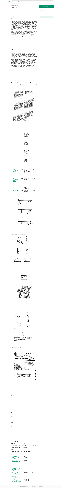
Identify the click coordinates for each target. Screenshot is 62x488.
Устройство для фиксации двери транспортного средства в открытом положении (16, 457)
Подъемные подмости (14, 164)
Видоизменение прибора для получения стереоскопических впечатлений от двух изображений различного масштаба (16, 475)
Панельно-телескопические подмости (15, 170)
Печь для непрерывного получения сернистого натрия (16, 481)
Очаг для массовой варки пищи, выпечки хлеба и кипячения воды (16, 461)
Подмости (14, 131)
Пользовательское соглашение (37, 486)
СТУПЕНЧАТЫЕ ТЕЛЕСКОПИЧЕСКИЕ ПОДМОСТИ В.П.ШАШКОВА (15, 180)
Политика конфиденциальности (25, 486)
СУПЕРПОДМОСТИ (15, 190)
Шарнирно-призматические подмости (15, 184)
